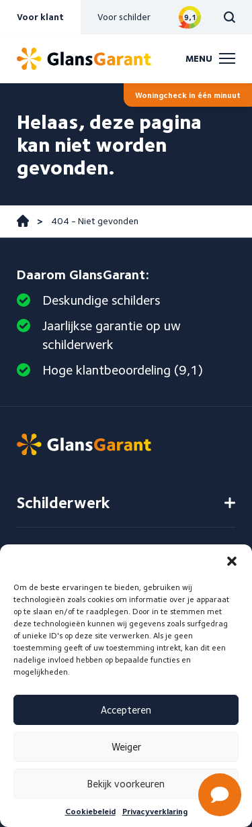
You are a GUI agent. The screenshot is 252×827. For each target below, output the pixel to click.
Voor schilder (124, 16)
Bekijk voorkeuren (126, 784)
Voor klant (40, 16)
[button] (232, 561)
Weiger (126, 747)
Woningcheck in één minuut (188, 95)
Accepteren (126, 710)
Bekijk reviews (190, 17)
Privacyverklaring (154, 811)
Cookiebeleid (90, 811)
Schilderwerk (63, 502)
